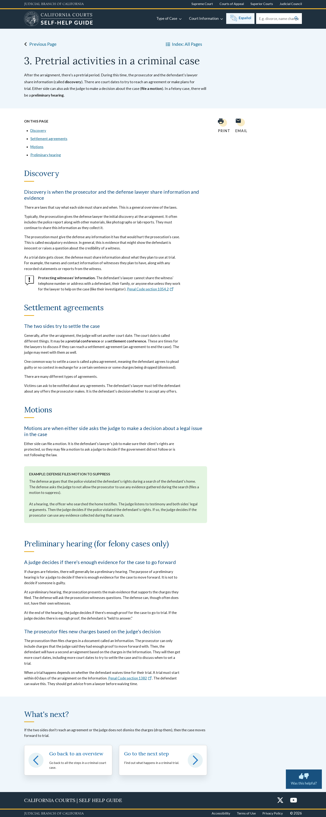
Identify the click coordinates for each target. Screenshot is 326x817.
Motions (36, 147)
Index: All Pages (183, 44)
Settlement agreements (48, 138)
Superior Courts (262, 4)
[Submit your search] (296, 19)
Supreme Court (202, 4)
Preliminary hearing (45, 155)
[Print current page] (222, 125)
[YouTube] (293, 800)
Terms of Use (246, 813)
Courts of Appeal (232, 4)
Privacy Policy (272, 813)
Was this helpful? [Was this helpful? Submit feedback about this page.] (304, 778)
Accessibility (221, 813)
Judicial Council (291, 4)
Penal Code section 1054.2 (150, 289)
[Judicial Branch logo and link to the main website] (54, 4)
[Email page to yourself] (240, 125)
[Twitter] (280, 800)
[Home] (58, 19)
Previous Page (39, 44)
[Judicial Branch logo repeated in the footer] (54, 813)
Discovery (38, 130)
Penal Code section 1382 (130, 678)
